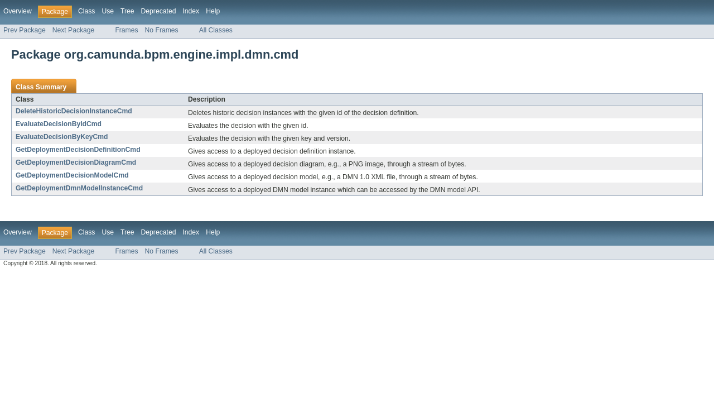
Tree (127, 11)
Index (190, 11)
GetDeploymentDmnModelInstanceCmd (79, 188)
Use (108, 11)
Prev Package (24, 30)
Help (213, 11)
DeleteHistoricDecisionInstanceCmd (74, 111)
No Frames (161, 30)
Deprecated (158, 11)
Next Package (73, 30)
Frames (126, 30)
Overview (17, 11)
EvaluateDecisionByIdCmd (59, 124)
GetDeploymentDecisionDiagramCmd (76, 162)
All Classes (216, 30)
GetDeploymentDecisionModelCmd (72, 175)
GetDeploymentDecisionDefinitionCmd (78, 150)
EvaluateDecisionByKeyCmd (62, 137)
